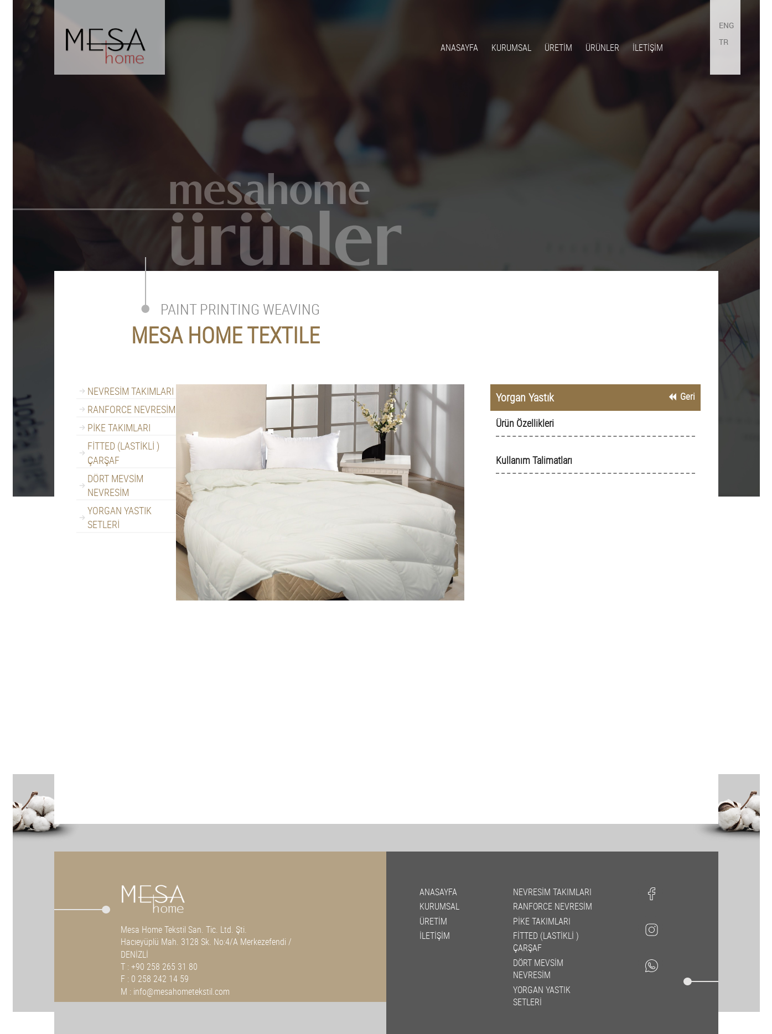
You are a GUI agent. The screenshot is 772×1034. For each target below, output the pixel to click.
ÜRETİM (558, 47)
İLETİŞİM (648, 47)
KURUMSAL (511, 47)
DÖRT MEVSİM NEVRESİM (115, 485)
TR (723, 41)
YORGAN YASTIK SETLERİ (119, 517)
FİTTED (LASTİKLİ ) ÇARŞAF (123, 452)
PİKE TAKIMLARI (119, 427)
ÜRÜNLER (602, 47)
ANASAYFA (459, 47)
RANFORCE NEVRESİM (131, 409)
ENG (726, 25)
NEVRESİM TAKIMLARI (130, 391)
